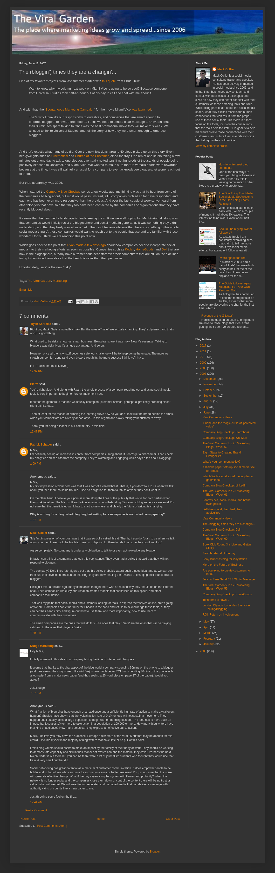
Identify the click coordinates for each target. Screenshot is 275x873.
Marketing (60, 280)
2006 (203, 651)
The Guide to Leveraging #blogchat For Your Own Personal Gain (235, 287)
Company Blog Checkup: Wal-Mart (225, 438)
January (208, 644)
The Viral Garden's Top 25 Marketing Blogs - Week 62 (226, 445)
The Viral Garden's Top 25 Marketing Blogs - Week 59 (226, 587)
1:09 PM (35, 463)
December (210, 379)
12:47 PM (36, 431)
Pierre (34, 384)
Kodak (129, 249)
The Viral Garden (39, 280)
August (208, 401)
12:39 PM (36, 371)
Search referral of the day (219, 553)
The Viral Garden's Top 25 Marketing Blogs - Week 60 (226, 537)
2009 (203, 362)
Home (101, 818)
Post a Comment (36, 810)
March (207, 633)
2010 (203, 357)
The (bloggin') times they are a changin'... (229, 524)
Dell (164, 249)
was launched (141, 109)
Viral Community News (217, 417)
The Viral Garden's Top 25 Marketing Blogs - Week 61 (226, 492)
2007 (203, 373)
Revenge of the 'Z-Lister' (217, 315)
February (209, 638)
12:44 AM (36, 802)
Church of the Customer (92, 156)
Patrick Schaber (41, 444)
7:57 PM (35, 693)
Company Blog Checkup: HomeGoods (227, 594)
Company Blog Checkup (63, 191)
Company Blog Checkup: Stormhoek (226, 432)
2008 (203, 368)
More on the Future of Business (223, 564)
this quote (109, 81)
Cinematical (59, 156)
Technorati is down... (216, 600)
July (206, 407)
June (206, 412)
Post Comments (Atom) (52, 825)
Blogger (155, 851)
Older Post (173, 818)
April (206, 627)
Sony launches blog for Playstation (225, 559)
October (208, 390)
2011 (203, 351)
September (210, 395)
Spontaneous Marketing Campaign (69, 109)
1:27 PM (35, 520)
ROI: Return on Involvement (221, 614)
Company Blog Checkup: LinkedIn (224, 485)
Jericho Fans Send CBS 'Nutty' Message (229, 579)
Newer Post (28, 818)
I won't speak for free (232, 258)
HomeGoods (145, 249)
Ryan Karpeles (40, 324)
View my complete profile (211, 146)
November (210, 384)
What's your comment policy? (221, 461)
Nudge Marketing (42, 646)
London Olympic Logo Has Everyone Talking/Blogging (226, 607)
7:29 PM (35, 633)
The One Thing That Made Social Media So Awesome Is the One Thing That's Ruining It (236, 198)
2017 (203, 345)
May (206, 621)
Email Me (26, 289)
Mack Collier (38, 533)
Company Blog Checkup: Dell (222, 529)
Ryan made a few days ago (86, 245)
